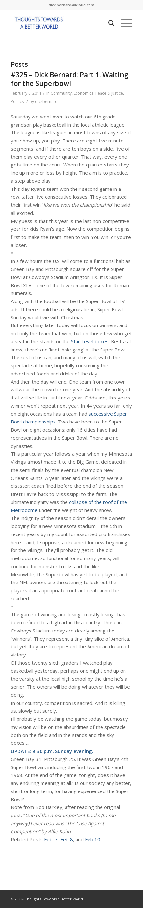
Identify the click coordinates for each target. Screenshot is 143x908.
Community (61, 93)
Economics (83, 93)
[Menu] (123, 23)
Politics (17, 101)
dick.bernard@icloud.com (71, 4)
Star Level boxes (90, 341)
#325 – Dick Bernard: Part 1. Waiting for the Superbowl (69, 79)
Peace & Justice (109, 93)
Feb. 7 (51, 839)
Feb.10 (92, 839)
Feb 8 (66, 839)
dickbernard (46, 101)
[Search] (108, 23)
